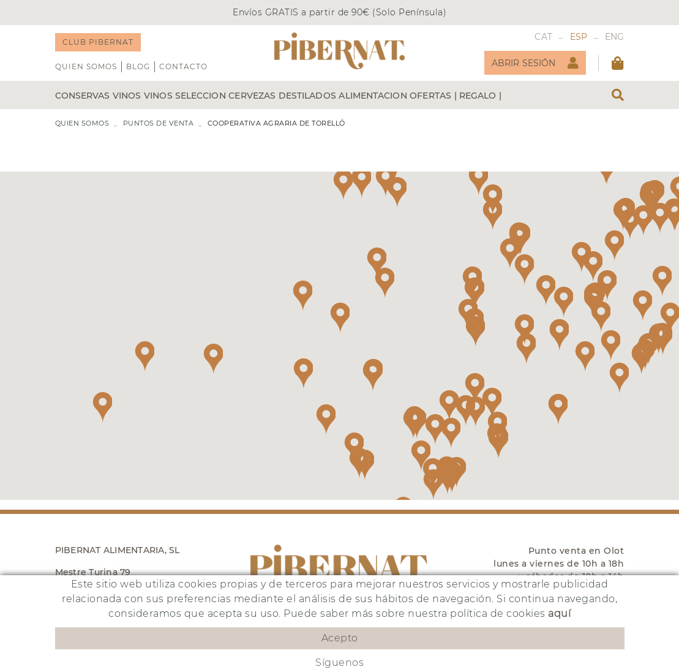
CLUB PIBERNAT (97, 42)
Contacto (183, 66)
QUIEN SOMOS (86, 66)
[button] (509, 254)
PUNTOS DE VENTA (158, 123)
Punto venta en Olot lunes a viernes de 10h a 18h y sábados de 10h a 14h (558, 563)
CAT (543, 36)
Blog (138, 66)
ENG (615, 36)
